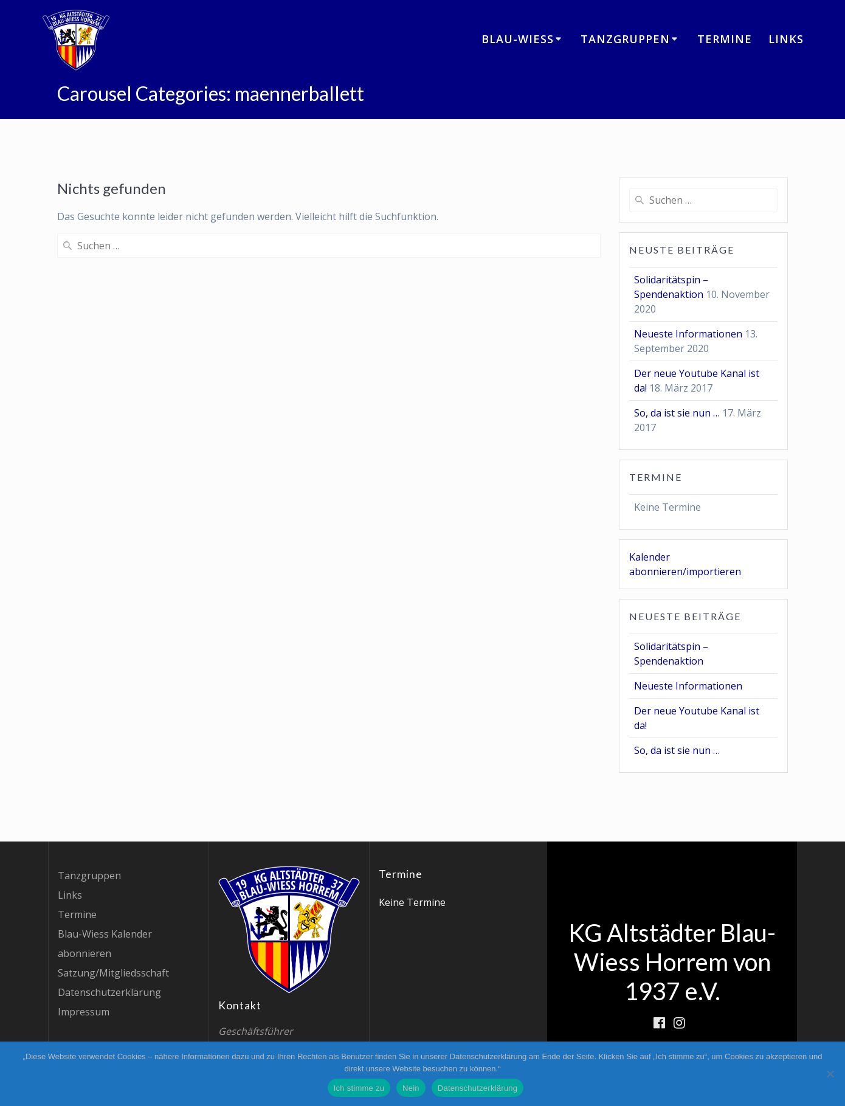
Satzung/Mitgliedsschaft (113, 973)
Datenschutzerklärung (109, 992)
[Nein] (830, 1074)
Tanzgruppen (625, 39)
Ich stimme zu (359, 1088)
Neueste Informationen (688, 333)
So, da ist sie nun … (677, 413)
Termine (724, 39)
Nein (410, 1088)
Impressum (83, 1011)
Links (786, 39)
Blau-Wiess (517, 39)
